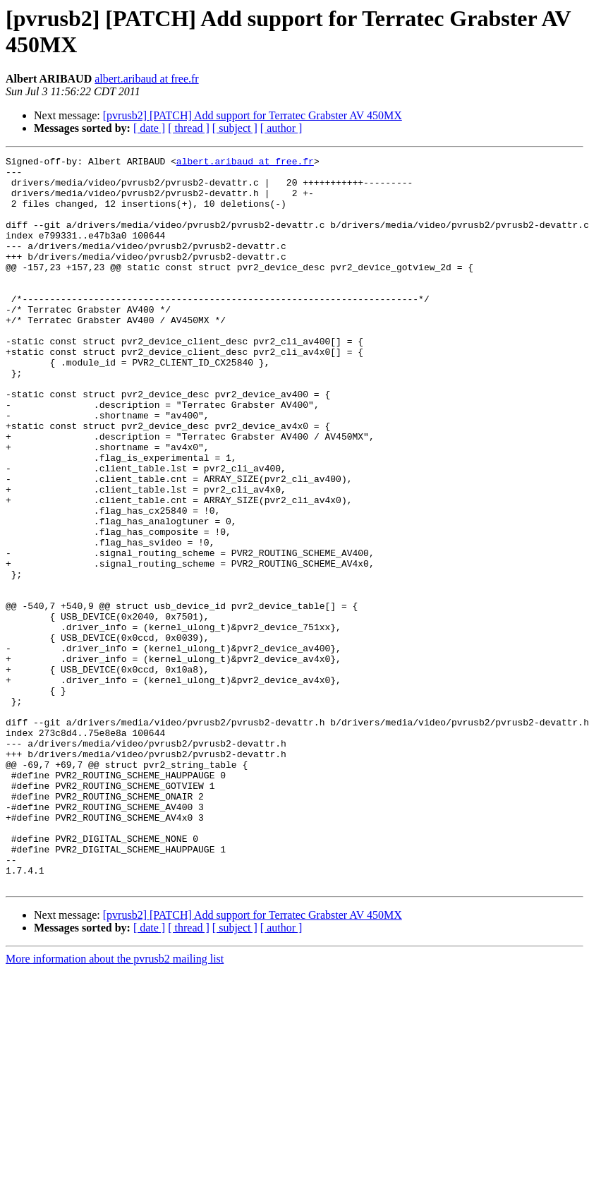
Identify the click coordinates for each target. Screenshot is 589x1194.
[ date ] (149, 128)
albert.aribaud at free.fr (146, 79)
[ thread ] (189, 128)
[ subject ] (234, 128)
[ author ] (281, 128)
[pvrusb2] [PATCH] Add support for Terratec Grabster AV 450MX (252, 115)
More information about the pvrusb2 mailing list (115, 1105)
